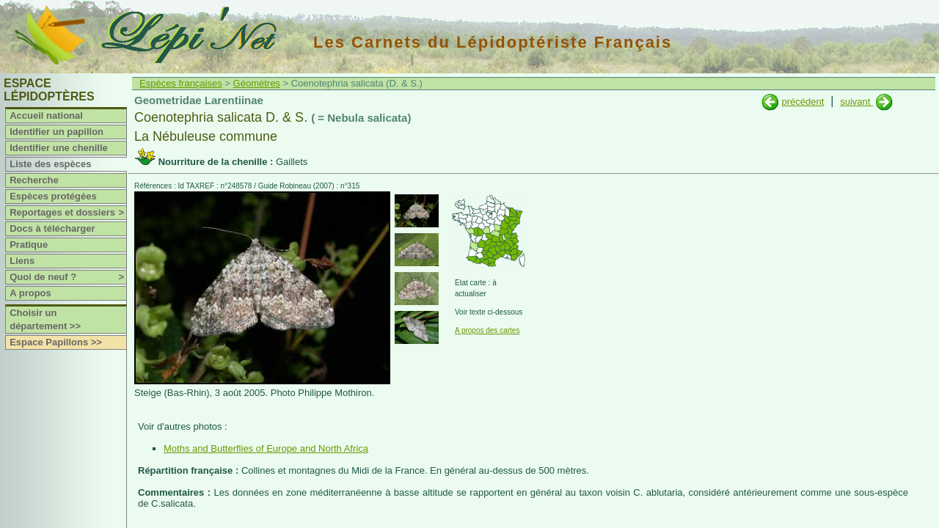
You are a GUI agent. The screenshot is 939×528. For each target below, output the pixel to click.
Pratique (29, 244)
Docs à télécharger (52, 228)
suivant (856, 101)
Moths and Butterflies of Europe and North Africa (266, 448)
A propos (30, 292)
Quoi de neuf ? (68, 277)
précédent (802, 101)
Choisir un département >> (45, 319)
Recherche (34, 180)
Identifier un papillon (56, 131)
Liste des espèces (50, 163)
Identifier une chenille (59, 147)
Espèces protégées (53, 196)
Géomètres (256, 83)
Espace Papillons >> (56, 342)
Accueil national (46, 115)
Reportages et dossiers (68, 212)
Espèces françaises (180, 83)
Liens (22, 260)
